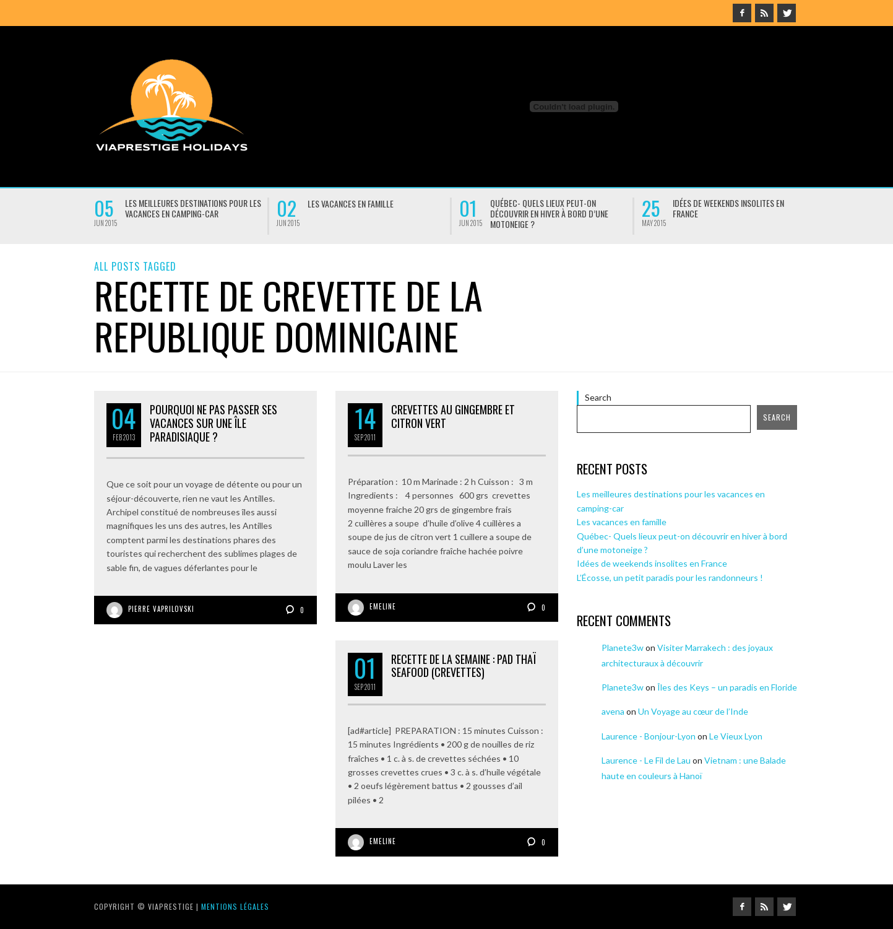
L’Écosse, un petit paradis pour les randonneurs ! (670, 577)
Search (598, 397)
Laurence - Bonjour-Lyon (649, 736)
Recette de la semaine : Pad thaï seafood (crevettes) (463, 666)
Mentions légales (235, 906)
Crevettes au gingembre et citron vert (453, 416)
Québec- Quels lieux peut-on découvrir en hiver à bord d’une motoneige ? (549, 213)
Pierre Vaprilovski (161, 609)
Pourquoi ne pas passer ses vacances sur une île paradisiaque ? (213, 422)
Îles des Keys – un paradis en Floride (727, 687)
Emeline (382, 606)
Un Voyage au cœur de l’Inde (693, 711)
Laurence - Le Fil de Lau (646, 760)
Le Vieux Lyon (735, 736)
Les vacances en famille (351, 203)
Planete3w (623, 647)
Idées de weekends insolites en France (728, 208)
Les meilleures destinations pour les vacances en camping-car (193, 208)
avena (613, 711)
